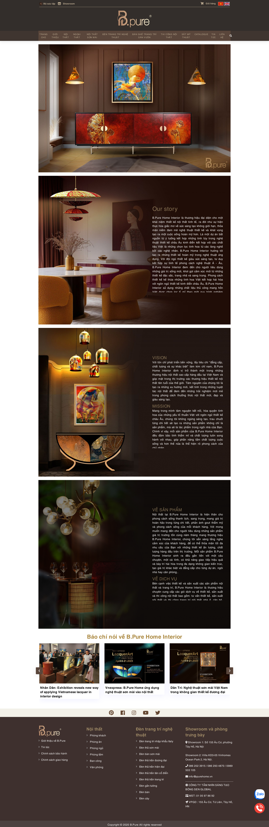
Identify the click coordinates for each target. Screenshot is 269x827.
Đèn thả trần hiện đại (152, 765)
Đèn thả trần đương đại (153, 759)
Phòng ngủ (96, 746)
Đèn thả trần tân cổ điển (153, 771)
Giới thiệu (55, 35)
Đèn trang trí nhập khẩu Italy (156, 740)
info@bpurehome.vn (199, 775)
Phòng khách (97, 734)
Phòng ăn (95, 740)
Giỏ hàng (208, 3)
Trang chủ (43, 35)
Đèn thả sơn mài (149, 746)
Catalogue (201, 33)
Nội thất (66, 35)
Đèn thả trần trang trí (151, 778)
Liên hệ (221, 35)
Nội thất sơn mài (91, 35)
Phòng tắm (96, 753)
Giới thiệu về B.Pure (53, 739)
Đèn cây (144, 797)
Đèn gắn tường (148, 784)
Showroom (66, 3)
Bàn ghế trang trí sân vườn (144, 35)
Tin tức (212, 35)
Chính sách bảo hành (54, 752)
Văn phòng (96, 765)
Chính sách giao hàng (54, 758)
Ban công (95, 759)
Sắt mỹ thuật (185, 35)
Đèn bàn (144, 790)
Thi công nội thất (168, 35)
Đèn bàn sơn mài (149, 752)
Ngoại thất (76, 35)
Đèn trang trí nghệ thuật (115, 35)
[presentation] (39, 669)
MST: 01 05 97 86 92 (199, 794)
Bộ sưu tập (47, 3)
